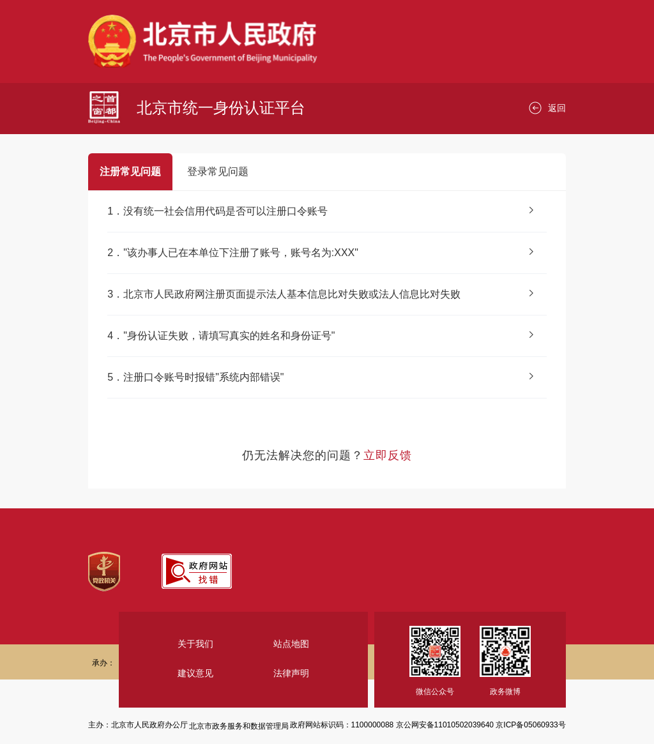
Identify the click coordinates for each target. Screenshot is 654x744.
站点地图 (291, 644)
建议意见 (195, 673)
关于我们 (195, 644)
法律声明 (291, 673)
